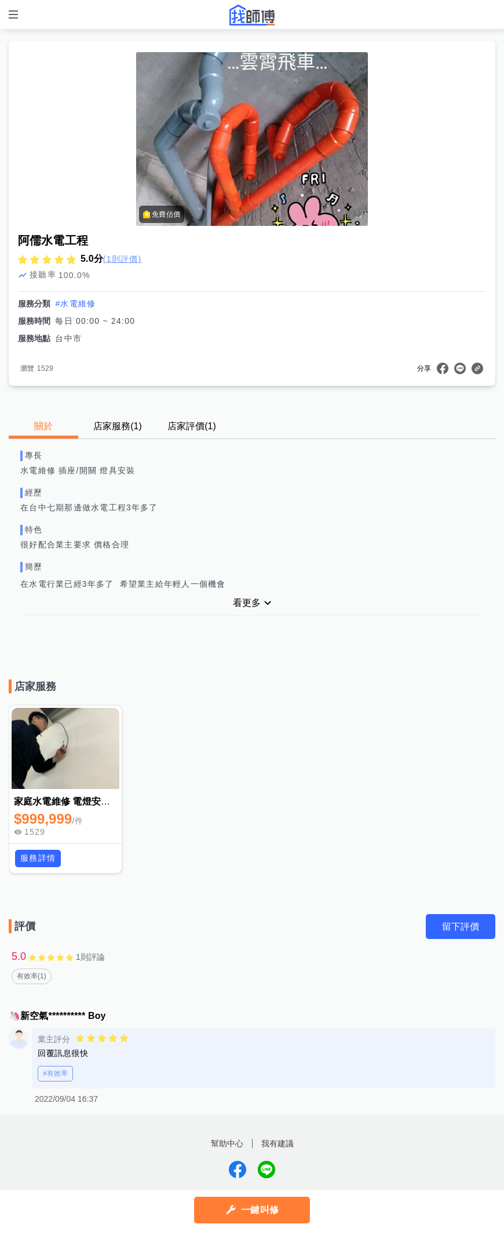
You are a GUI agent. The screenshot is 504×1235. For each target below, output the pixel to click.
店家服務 (117, 426)
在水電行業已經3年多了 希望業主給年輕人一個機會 (126, 584)
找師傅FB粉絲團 (237, 1170)
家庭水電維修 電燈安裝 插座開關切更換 (96, 801)
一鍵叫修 (260, 1210)
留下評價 (460, 926)
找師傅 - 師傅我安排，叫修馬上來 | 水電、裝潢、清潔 (252, 15)
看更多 (247, 603)
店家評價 (191, 426)
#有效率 (55, 1074)
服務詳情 (38, 858)
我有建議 (277, 1144)
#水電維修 (75, 303)
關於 (43, 426)
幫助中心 (227, 1144)
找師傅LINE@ (266, 1170)
